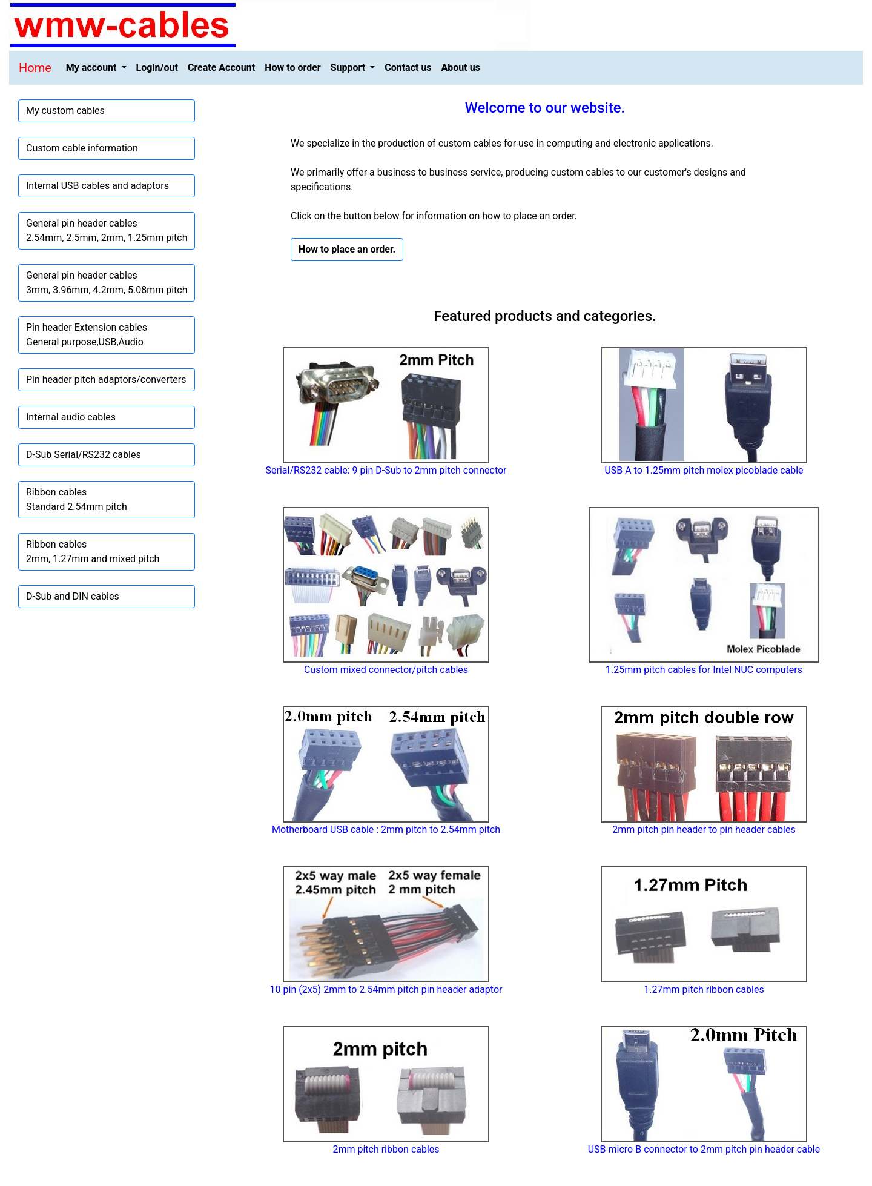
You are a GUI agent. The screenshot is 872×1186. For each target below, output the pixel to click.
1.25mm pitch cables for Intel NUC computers (704, 669)
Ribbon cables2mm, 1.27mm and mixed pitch (92, 551)
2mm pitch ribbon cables (385, 1149)
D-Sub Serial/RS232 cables (83, 454)
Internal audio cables (71, 417)
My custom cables (65, 110)
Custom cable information (82, 148)
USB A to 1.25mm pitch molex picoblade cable (703, 470)
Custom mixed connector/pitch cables (386, 669)
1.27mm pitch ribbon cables (704, 989)
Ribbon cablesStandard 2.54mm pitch (76, 499)
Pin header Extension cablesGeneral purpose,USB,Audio (86, 335)
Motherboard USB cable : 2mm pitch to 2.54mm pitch (386, 829)
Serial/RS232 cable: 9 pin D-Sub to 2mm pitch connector (385, 470)
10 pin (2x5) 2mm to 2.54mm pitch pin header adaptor (386, 989)
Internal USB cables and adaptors (97, 185)
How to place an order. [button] (347, 249)
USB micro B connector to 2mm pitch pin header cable (704, 1149)
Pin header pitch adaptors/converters (106, 379)
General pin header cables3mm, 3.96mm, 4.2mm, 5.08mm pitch (106, 283)
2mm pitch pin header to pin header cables (703, 829)
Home (35, 68)
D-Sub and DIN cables (72, 596)
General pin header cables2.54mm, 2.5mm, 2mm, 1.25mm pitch (106, 230)
